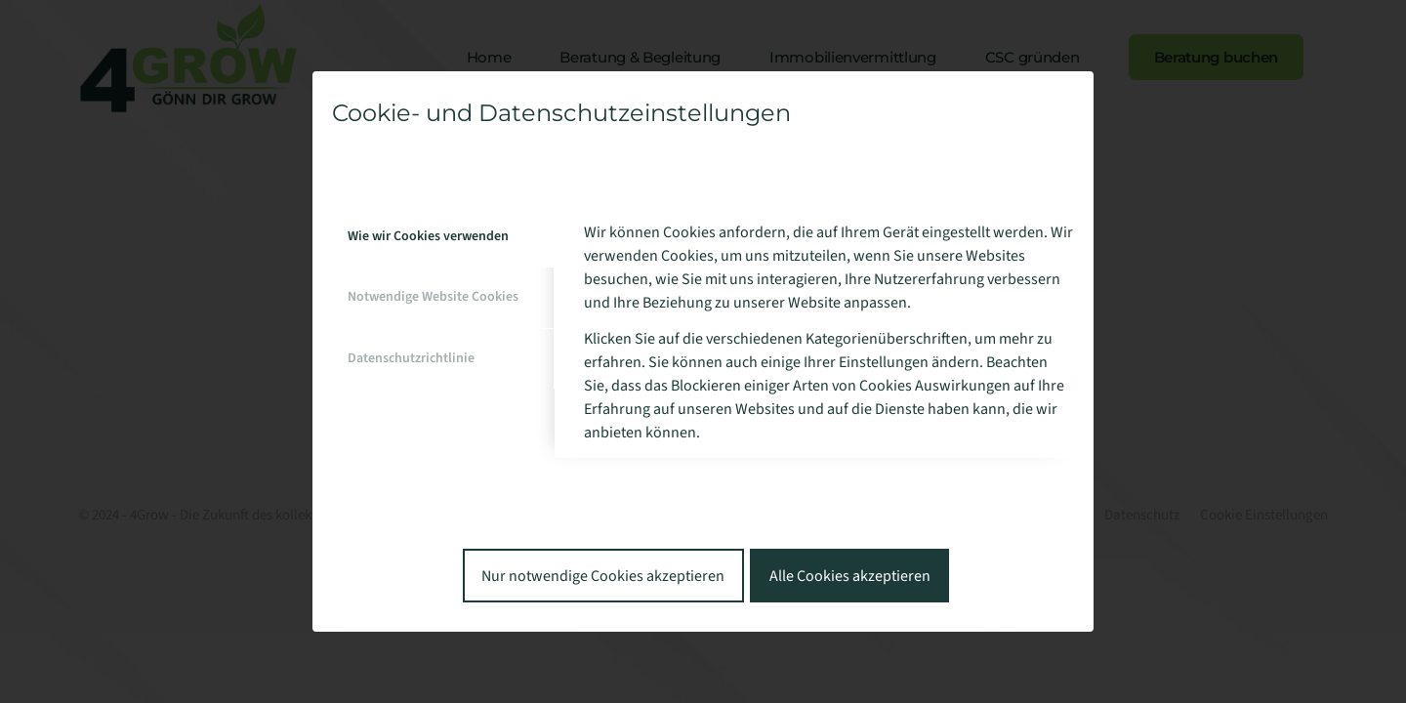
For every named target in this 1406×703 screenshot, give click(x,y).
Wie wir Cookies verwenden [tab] (428, 236)
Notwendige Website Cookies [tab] (433, 297)
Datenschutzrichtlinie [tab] (411, 358)
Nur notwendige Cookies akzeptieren (602, 576)
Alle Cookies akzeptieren (849, 576)
